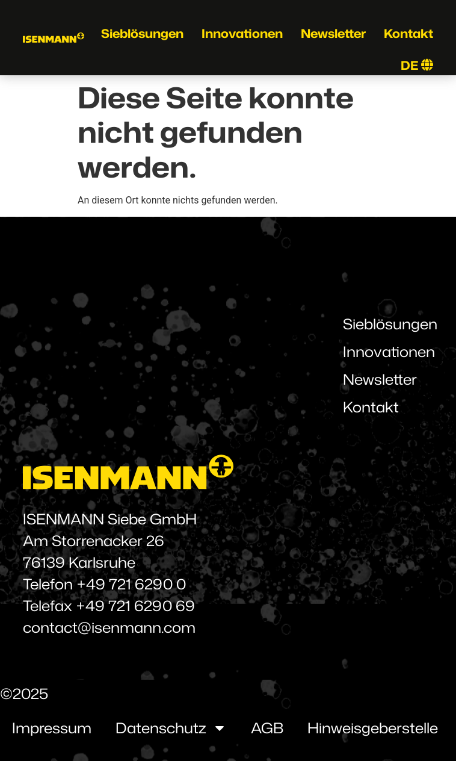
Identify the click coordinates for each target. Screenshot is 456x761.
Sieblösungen (142, 33)
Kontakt (408, 33)
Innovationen (242, 33)
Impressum (51, 728)
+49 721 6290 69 (135, 605)
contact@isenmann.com (109, 627)
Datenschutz (171, 728)
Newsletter (333, 33)
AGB (267, 728)
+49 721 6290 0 (131, 584)
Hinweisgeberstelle (372, 728)
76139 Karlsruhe (79, 562)
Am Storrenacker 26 (93, 540)
